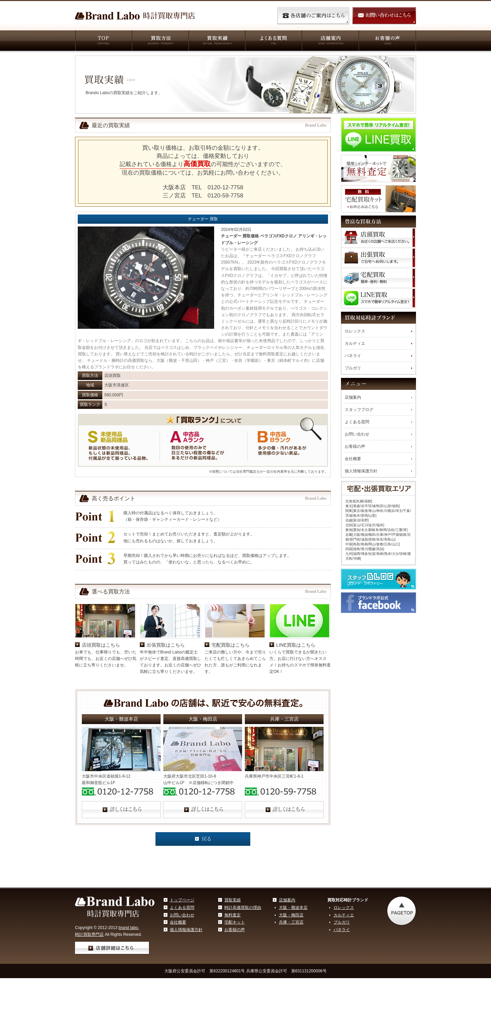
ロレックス (355, 331)
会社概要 (353, 458)
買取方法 (160, 41)
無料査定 (232, 915)
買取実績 (216, 41)
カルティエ (355, 343)
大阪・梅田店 (291, 915)
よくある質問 (273, 41)
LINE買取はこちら (295, 645)
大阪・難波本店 (293, 907)
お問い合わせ (357, 434)
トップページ (182, 900)
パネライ (353, 355)
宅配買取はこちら (230, 645)
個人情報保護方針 (361, 471)
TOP (103, 41)
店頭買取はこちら (101, 645)
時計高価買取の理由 (242, 907)
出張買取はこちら (166, 645)
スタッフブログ (359, 409)
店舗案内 (329, 41)
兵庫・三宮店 (291, 922)
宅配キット (234, 922)
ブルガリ (353, 368)
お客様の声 (387, 41)
